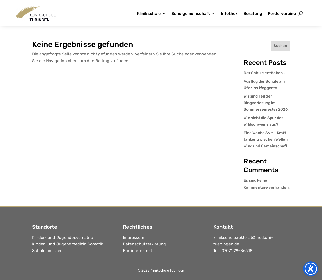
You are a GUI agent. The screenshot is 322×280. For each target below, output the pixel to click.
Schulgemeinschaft (190, 13)
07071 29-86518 (237, 250)
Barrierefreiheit (137, 250)
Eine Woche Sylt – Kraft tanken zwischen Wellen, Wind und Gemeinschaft (266, 139)
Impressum (133, 237)
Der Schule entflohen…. (265, 73)
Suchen (280, 46)
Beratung (252, 13)
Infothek (229, 13)
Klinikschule (149, 13)
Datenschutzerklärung (144, 244)
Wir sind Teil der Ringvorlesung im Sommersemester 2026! (266, 103)
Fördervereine (282, 13)
